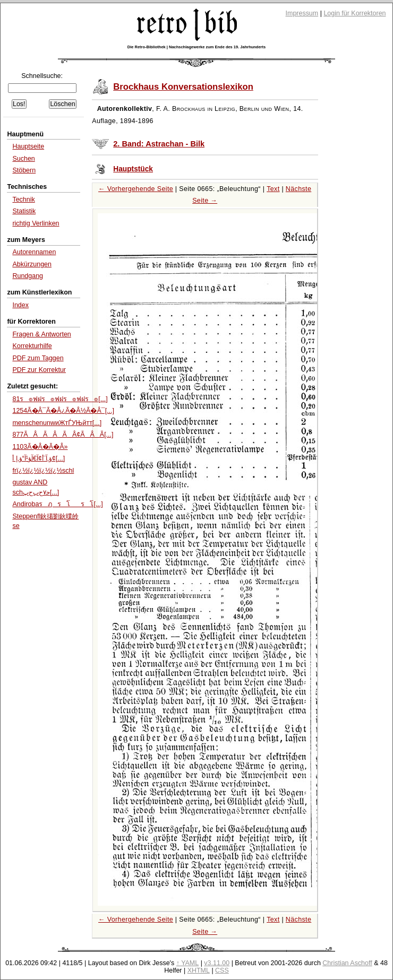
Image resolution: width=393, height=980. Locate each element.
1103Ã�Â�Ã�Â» (39, 446)
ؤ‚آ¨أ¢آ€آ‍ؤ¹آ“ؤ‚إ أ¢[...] (38, 458)
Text (273, 189)
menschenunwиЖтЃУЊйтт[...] (56, 423)
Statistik (24, 211)
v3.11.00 (216, 963)
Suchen (23, 158)
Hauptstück (133, 169)
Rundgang (27, 276)
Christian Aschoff (347, 963)
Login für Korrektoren (354, 13)
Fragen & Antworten (41, 334)
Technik (23, 199)
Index (20, 305)
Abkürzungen (32, 264)
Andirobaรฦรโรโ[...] (57, 504)
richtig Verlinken (35, 223)
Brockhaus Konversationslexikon (183, 87)
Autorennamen (34, 252)
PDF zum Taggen (37, 358)
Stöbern (24, 170)
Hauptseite (28, 146)
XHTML (198, 970)
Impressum (302, 13)
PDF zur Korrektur (39, 370)
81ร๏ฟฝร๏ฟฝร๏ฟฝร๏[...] (59, 399)
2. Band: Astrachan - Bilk (158, 144)
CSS (222, 970)
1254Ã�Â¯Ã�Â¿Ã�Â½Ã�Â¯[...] (63, 410)
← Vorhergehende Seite (135, 189)
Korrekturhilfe (32, 346)
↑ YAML (187, 963)
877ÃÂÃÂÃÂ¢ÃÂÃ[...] (62, 434)
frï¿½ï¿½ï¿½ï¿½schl (43, 470)
